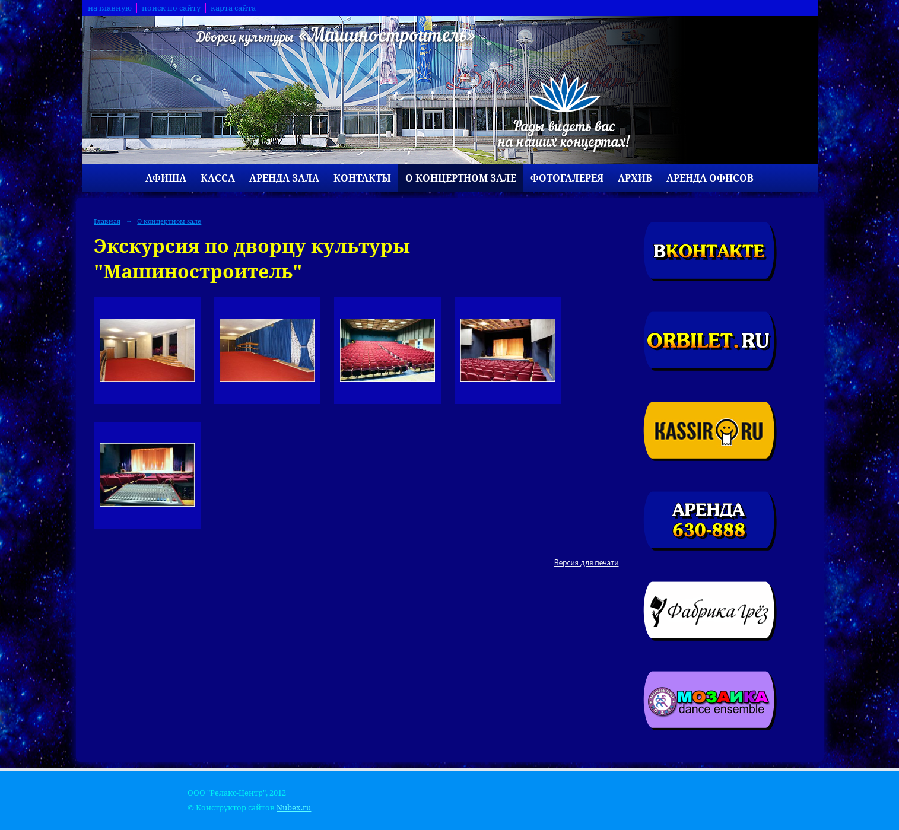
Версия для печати (586, 562)
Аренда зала (284, 178)
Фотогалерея (566, 178)
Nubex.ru (294, 808)
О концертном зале (460, 178)
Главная (107, 221)
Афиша (165, 178)
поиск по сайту (171, 8)
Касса (218, 178)
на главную (110, 8)
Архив (635, 178)
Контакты (362, 178)
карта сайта (233, 8)
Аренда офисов (710, 178)
